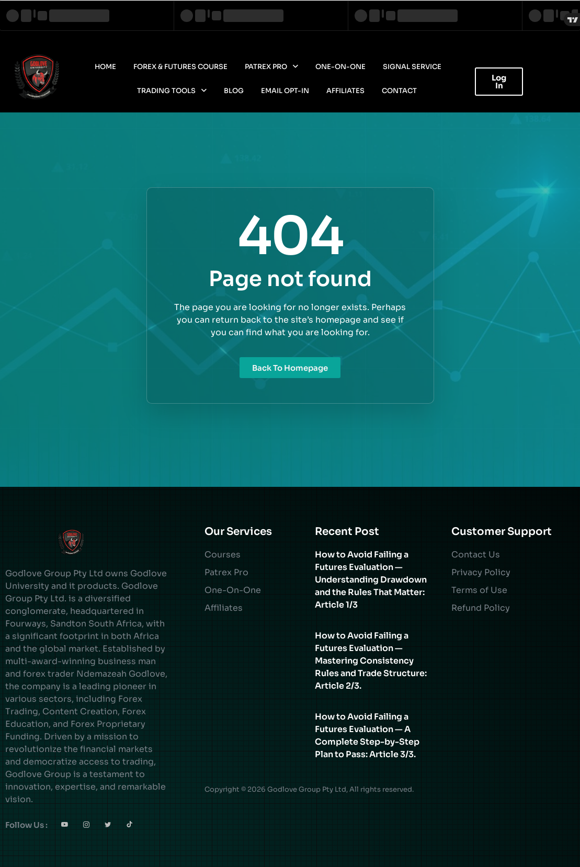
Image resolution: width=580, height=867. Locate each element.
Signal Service (412, 66)
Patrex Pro (271, 66)
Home (105, 66)
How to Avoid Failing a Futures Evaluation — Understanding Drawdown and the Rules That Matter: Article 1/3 (371, 579)
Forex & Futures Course (180, 66)
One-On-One (340, 66)
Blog (234, 90)
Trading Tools (172, 90)
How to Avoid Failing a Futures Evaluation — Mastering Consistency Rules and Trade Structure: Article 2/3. (371, 660)
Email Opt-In (285, 90)
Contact (399, 90)
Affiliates (345, 90)
